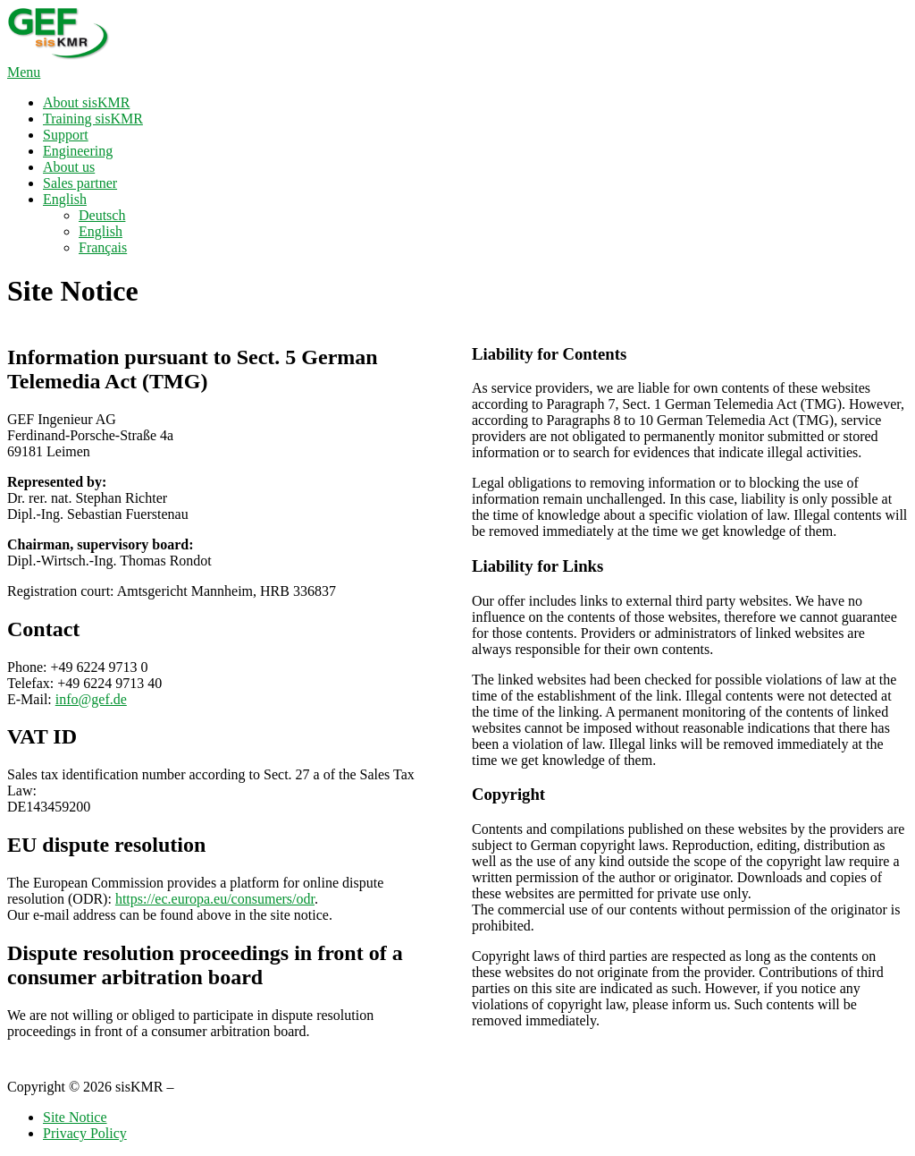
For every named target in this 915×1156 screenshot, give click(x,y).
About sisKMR (86, 102)
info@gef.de (91, 699)
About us (69, 166)
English (65, 199)
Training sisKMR (93, 118)
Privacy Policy (85, 1133)
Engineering (78, 150)
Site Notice (75, 1117)
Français (103, 247)
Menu (23, 72)
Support (65, 134)
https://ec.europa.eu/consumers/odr (215, 898)
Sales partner (80, 183)
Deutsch (102, 215)
